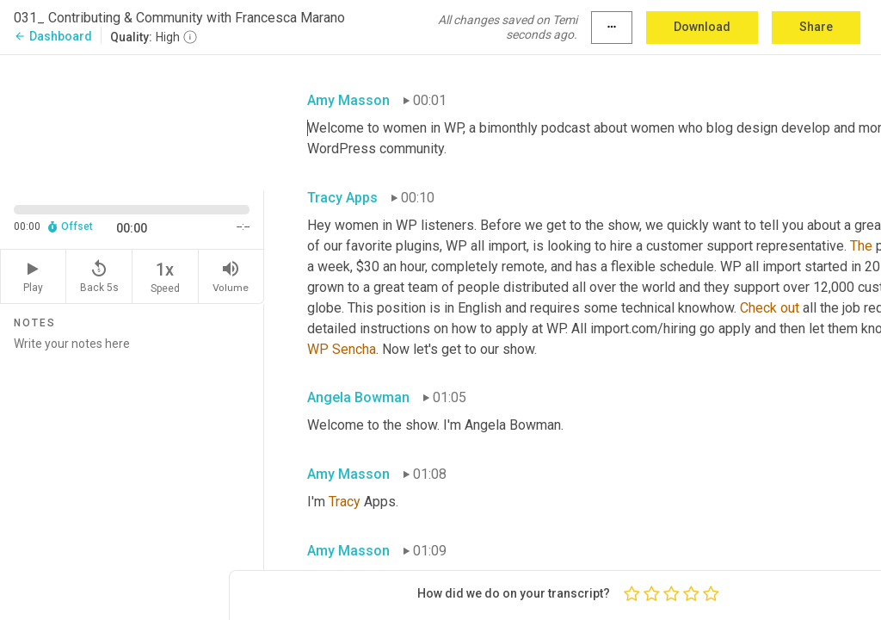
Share (816, 27)
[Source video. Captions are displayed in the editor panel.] (132, 121)
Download (702, 27)
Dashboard (53, 36)
